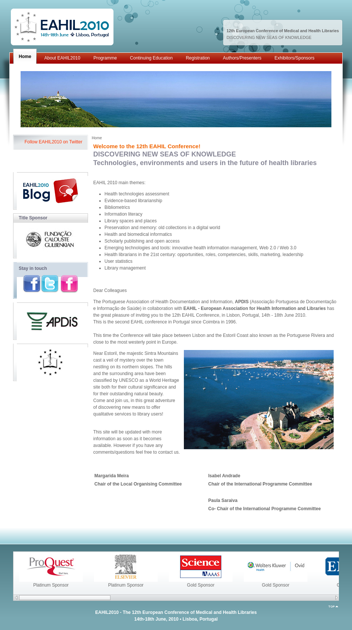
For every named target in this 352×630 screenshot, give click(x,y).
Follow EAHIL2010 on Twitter (53, 141)
